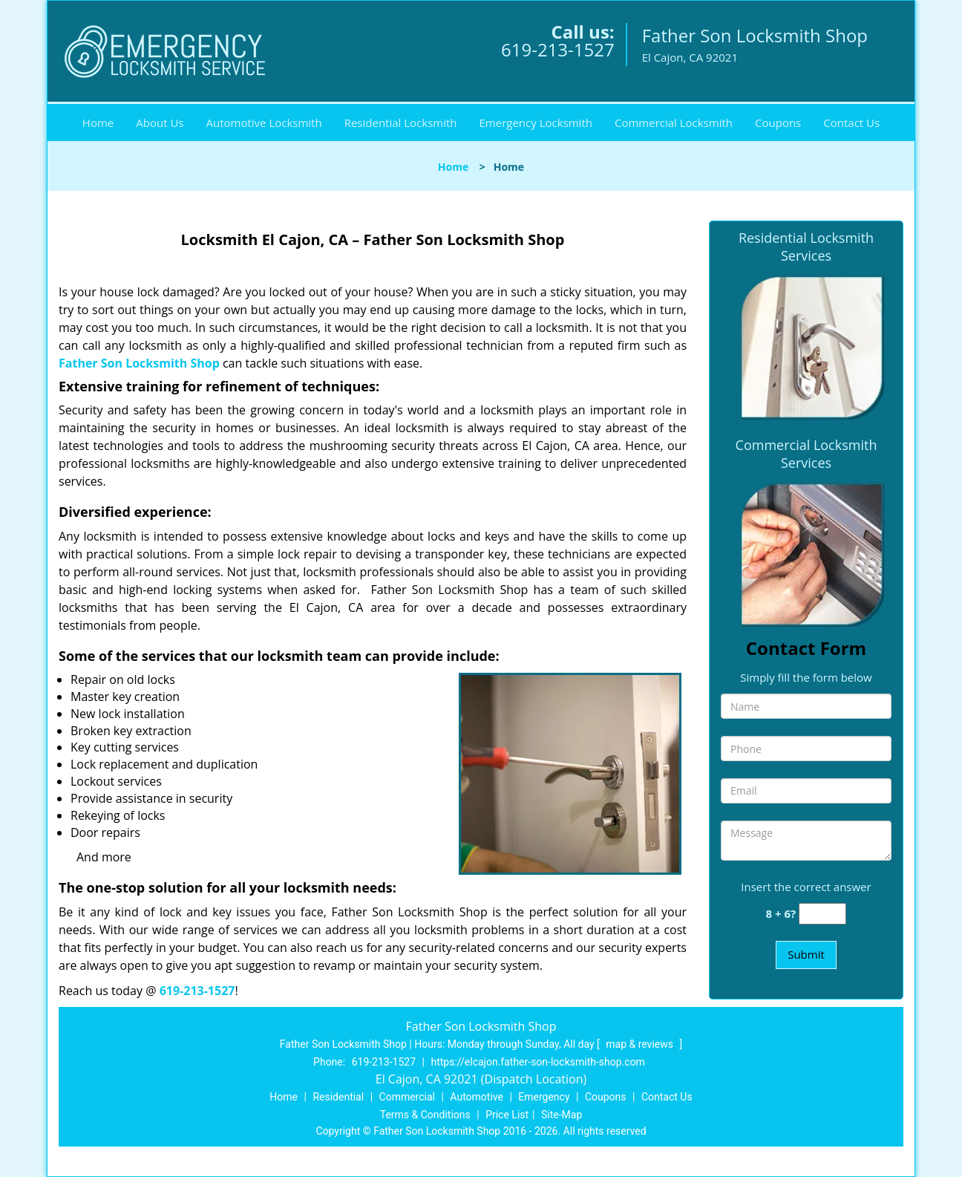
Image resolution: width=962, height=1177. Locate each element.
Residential (338, 1097)
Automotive (476, 1097)
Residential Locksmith (400, 122)
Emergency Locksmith (536, 122)
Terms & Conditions (425, 1115)
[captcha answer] (822, 914)
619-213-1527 (558, 49)
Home (98, 122)
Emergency (543, 1097)
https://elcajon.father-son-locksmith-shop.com (537, 1062)
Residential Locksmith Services (806, 246)
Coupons (778, 122)
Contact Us (851, 122)
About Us (159, 122)
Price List (507, 1115)
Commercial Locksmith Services (806, 454)
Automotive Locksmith (263, 122)
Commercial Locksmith (674, 122)
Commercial (407, 1097)
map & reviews (640, 1044)
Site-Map (561, 1115)
